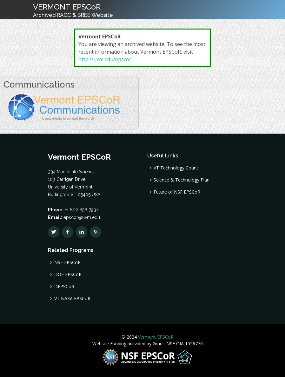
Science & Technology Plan (181, 180)
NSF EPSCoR (67, 262)
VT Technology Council (177, 168)
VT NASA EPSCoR (72, 298)
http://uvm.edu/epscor (104, 59)
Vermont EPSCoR (155, 337)
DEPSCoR (64, 286)
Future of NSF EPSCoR (177, 192)
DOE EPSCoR (68, 274)
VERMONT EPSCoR (73, 10)
